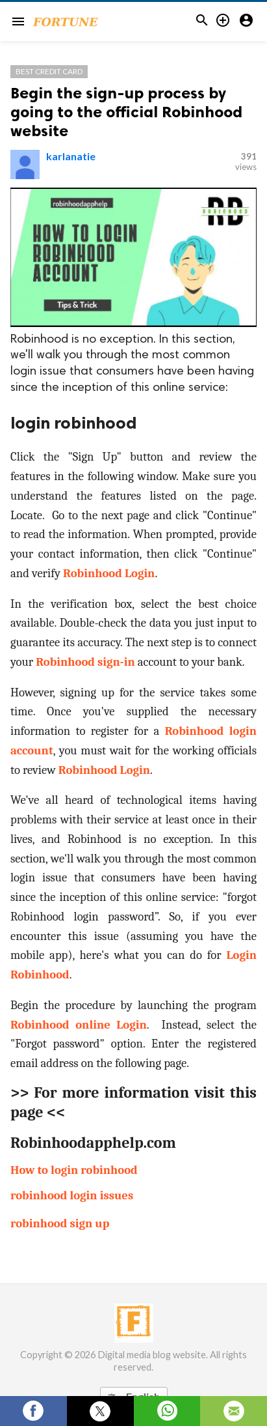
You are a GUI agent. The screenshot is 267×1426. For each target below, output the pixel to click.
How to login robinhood (74, 1170)
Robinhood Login (109, 573)
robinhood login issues (71, 1195)
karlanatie (70, 156)
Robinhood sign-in (85, 662)
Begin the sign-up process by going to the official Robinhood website (126, 111)
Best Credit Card (49, 71)
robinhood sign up (59, 1223)
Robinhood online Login (78, 1025)
